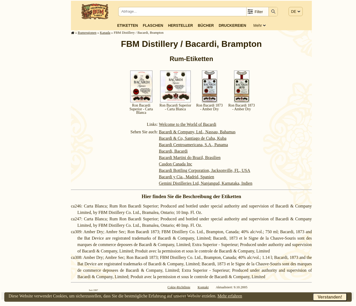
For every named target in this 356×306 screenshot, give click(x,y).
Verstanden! (330, 297)
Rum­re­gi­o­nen (87, 33)
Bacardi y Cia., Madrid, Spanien (186, 177)
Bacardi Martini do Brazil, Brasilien (190, 157)
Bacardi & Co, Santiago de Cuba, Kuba (192, 138)
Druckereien (232, 25)
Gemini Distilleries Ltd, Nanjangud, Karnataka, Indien (205, 183)
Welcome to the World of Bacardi (187, 124)
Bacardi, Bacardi (173, 151)
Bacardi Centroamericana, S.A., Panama (193, 144)
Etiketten (127, 25)
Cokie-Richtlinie (179, 287)
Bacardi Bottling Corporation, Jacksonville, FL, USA (204, 170)
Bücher (206, 25)
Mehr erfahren (230, 296)
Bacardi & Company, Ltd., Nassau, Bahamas (197, 132)
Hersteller (180, 25)
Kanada (105, 33)
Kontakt (203, 287)
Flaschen (153, 25)
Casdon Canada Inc (175, 164)
